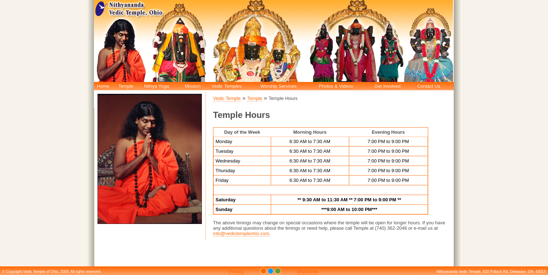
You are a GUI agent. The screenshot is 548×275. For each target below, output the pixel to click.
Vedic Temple (227, 98)
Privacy (236, 271)
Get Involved (387, 86)
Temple (125, 86)
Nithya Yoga (156, 86)
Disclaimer (308, 271)
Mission (192, 86)
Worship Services (278, 86)
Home (103, 86)
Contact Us (428, 86)
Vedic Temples (227, 86)
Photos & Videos (336, 86)
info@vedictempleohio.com (241, 233)
